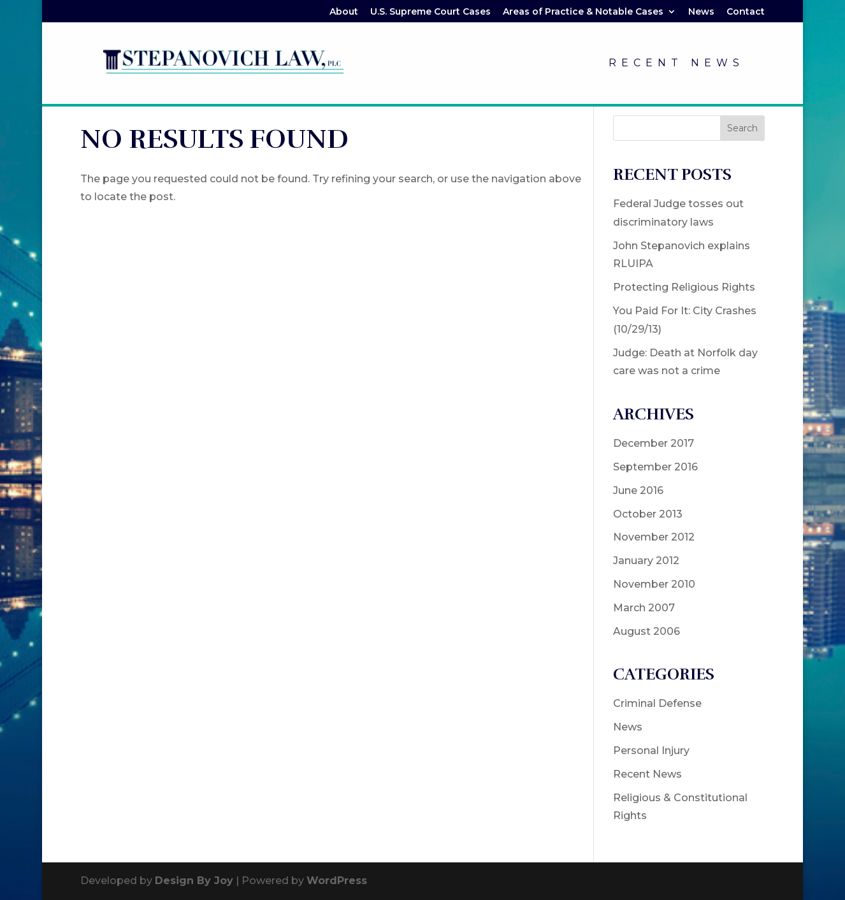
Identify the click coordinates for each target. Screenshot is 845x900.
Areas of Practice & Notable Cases (583, 12)
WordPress (337, 881)
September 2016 (655, 467)
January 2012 (646, 561)
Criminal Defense (657, 703)
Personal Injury (651, 750)
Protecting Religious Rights (684, 287)
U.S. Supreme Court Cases (430, 12)
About (343, 12)
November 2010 (654, 584)
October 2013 (647, 514)
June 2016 (638, 490)
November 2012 (654, 537)
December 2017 (653, 443)
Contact (745, 12)
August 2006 (646, 631)
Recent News (676, 64)
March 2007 (644, 608)
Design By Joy (194, 881)
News (701, 12)
